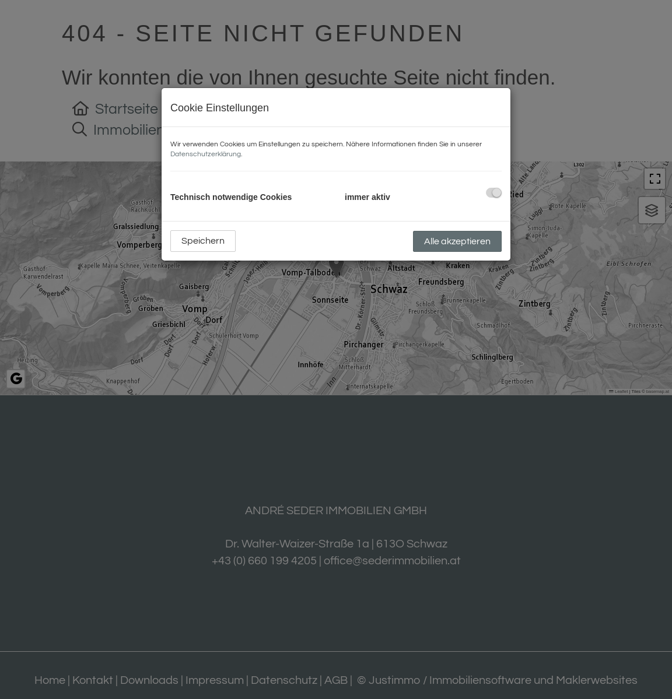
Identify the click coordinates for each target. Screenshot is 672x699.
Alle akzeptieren (457, 241)
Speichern (203, 240)
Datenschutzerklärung (205, 154)
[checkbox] (494, 193)
